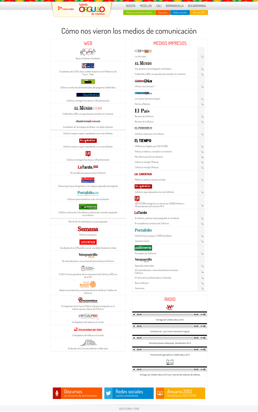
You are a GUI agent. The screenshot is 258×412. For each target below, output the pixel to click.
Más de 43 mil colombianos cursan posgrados (88, 221)
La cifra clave (140, 56)
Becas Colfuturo (142, 283)
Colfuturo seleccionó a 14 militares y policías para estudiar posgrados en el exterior (88, 214)
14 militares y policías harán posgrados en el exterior (157, 218)
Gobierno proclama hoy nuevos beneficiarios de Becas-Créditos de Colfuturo (88, 291)
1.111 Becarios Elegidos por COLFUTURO (151, 146)
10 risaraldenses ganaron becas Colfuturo (88, 172)
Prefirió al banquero (88, 234)
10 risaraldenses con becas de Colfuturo (152, 223)
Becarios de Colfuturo (144, 116)
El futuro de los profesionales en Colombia (153, 277)
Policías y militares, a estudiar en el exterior (153, 151)
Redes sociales (180, 12)
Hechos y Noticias (142, 104)
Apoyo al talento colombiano (88, 58)
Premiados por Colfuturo (145, 253)
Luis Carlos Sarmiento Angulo (147, 98)
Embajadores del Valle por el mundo (88, 322)
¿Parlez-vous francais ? (145, 86)
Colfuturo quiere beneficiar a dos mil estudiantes (88, 199)
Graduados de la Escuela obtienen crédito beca (88, 348)
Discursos (162, 12)
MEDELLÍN (146, 5)
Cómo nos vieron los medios (139, 12)
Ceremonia (139, 288)
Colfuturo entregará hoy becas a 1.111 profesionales (88, 100)
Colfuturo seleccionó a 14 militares (149, 133)
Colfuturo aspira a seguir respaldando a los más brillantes (88, 133)
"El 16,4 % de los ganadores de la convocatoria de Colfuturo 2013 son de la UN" (88, 275)
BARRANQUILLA (174, 5)
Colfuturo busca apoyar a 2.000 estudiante (153, 235)
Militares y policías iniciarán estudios (150, 179)
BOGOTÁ (130, 5)
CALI (158, 5)
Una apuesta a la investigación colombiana (153, 68)
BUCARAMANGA (197, 5)
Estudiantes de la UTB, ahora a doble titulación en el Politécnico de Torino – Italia (87, 73)
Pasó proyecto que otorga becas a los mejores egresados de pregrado (88, 186)
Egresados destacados (144, 265)
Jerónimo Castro (142, 241)
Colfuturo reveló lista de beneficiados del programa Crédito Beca (88, 87)
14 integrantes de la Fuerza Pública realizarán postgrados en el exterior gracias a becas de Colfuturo (88, 307)
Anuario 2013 (199, 12)
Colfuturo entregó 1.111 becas (147, 162)
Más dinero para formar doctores (149, 156)
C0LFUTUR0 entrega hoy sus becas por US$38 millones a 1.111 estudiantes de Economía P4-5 (159, 205)
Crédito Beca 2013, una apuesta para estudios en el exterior (88, 113)
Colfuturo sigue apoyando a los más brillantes (154, 192)
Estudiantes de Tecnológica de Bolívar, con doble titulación (88, 127)
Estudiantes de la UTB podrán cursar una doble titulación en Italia (88, 247)
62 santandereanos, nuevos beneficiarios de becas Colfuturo (88, 261)
